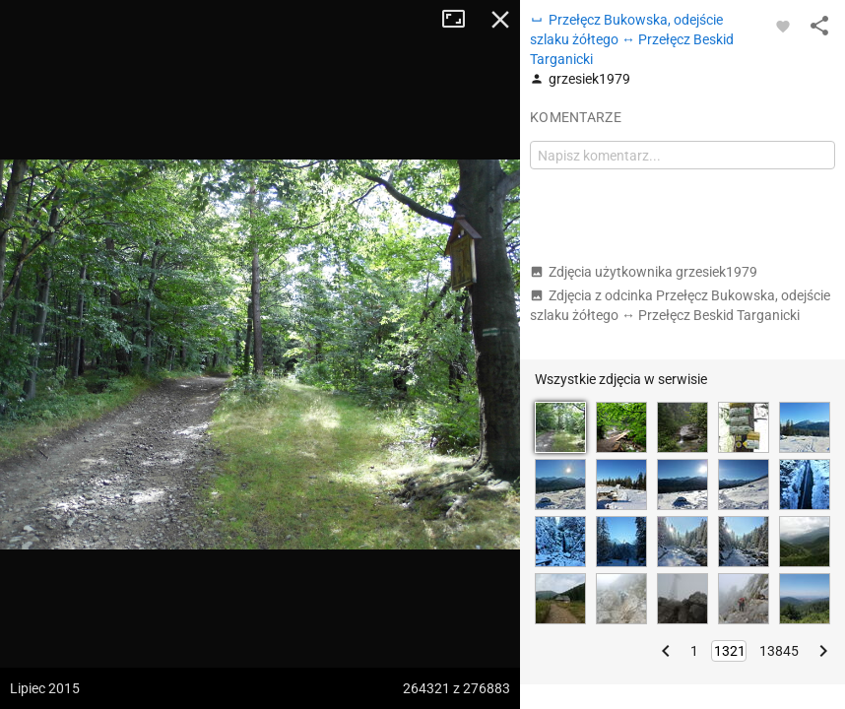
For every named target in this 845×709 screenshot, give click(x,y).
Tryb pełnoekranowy (461, 19)
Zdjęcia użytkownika (643, 272)
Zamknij (500, 19)
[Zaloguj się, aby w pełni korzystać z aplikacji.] (783, 25)
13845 (779, 651)
